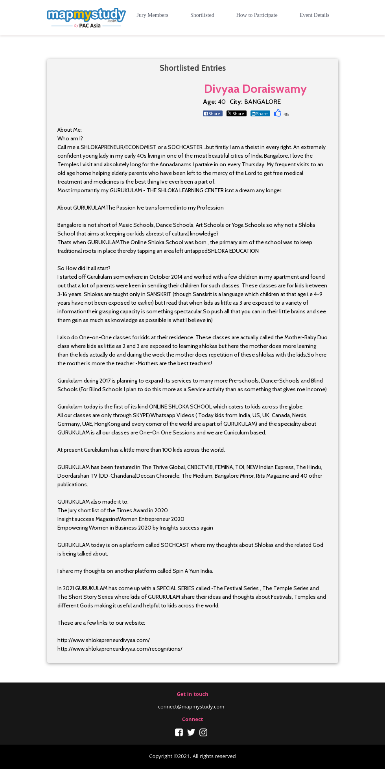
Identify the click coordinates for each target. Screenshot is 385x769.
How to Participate (257, 15)
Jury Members (153, 15)
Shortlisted (202, 15)
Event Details (315, 15)
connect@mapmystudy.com (191, 707)
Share (212, 113)
